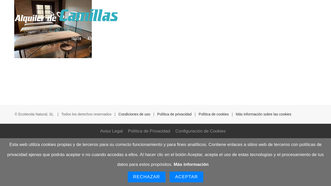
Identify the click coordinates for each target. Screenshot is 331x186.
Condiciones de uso (134, 114)
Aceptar (186, 176)
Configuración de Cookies (200, 131)
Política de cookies (214, 114)
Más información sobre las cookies (263, 114)
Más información (191, 164)
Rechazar (146, 176)
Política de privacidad (174, 114)
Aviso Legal (111, 131)
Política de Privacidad (149, 131)
